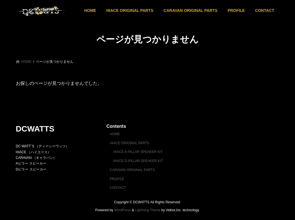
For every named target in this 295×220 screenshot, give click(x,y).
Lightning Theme (147, 210)
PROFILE (117, 179)
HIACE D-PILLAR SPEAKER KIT (138, 161)
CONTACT (118, 188)
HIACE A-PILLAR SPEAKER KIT (138, 152)
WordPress (122, 210)
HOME (115, 134)
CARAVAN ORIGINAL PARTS (132, 170)
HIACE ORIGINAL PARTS (129, 143)
